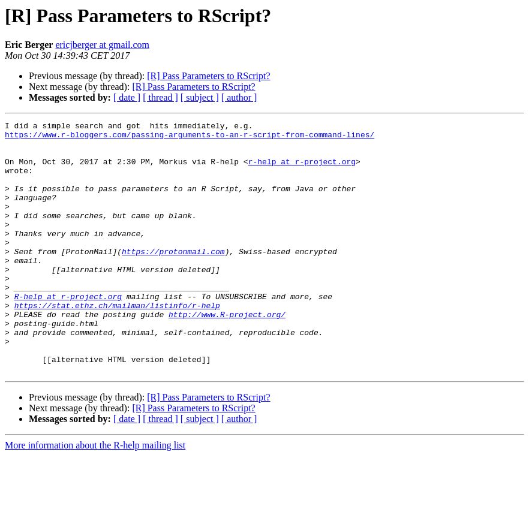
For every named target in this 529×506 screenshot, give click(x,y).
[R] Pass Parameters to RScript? (208, 76)
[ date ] (126, 97)
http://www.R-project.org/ (227, 353)
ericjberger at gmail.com (102, 45)
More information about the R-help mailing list (95, 495)
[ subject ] (200, 97)
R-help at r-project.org (68, 332)
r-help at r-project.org (302, 170)
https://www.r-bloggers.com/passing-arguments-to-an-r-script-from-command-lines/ (189, 137)
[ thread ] (160, 97)
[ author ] (239, 97)
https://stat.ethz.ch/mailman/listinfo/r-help (117, 343)
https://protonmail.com (173, 278)
